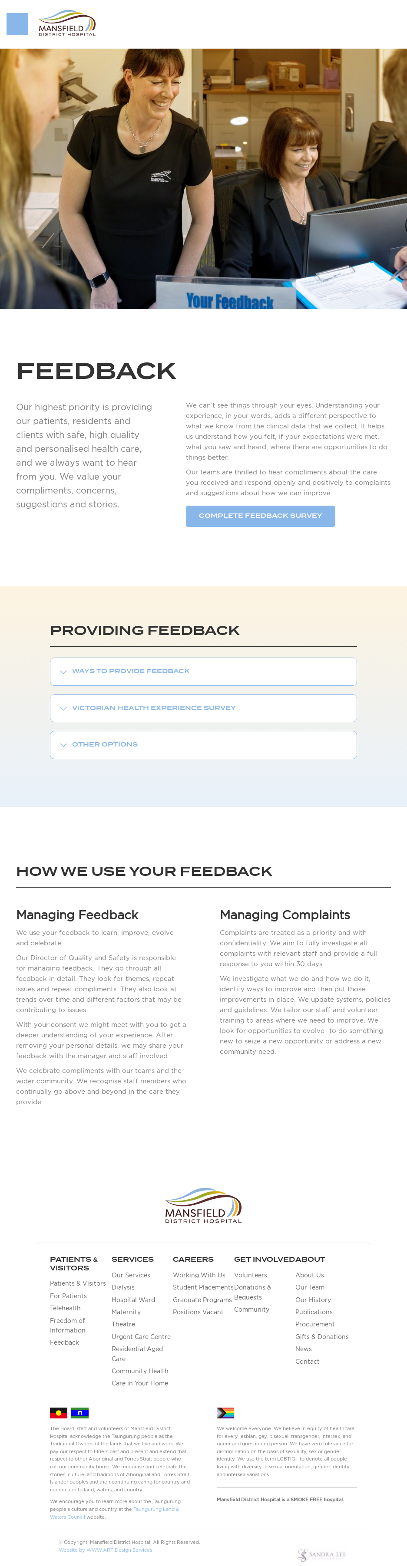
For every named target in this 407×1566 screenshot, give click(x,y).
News (303, 1349)
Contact (307, 1361)
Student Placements (203, 1287)
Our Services (131, 1275)
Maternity (126, 1312)
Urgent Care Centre (141, 1337)
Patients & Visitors (78, 1283)
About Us (309, 1275)
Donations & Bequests (252, 1292)
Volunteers (250, 1275)
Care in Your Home (140, 1383)
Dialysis (123, 1287)
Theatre (123, 1324)
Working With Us (199, 1275)
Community (251, 1309)
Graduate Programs (202, 1300)
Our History (313, 1300)
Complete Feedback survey (260, 516)
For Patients (68, 1296)
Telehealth (65, 1308)
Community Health (140, 1371)
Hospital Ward (133, 1300)
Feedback (64, 1342)
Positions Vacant (198, 1312)
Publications (314, 1312)
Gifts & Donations (322, 1337)
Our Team (309, 1287)
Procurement (315, 1324)
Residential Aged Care (137, 1353)
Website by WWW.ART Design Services (105, 1550)
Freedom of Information (68, 1325)
